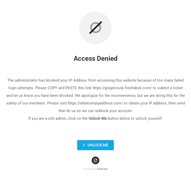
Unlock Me (94, 145)
